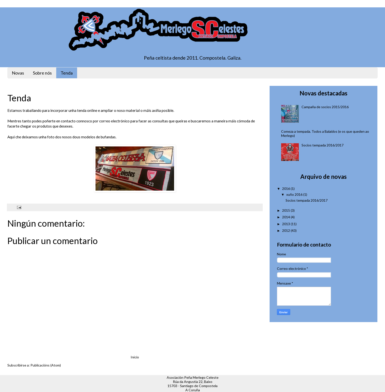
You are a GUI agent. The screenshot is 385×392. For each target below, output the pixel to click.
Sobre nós (42, 73)
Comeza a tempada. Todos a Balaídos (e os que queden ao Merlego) (325, 133)
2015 (286, 210)
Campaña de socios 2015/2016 (325, 107)
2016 (286, 188)
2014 (286, 217)
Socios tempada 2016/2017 (323, 145)
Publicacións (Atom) (45, 365)
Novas (18, 73)
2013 (286, 224)
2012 (286, 230)
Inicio (135, 357)
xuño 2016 (294, 194)
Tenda (67, 73)
